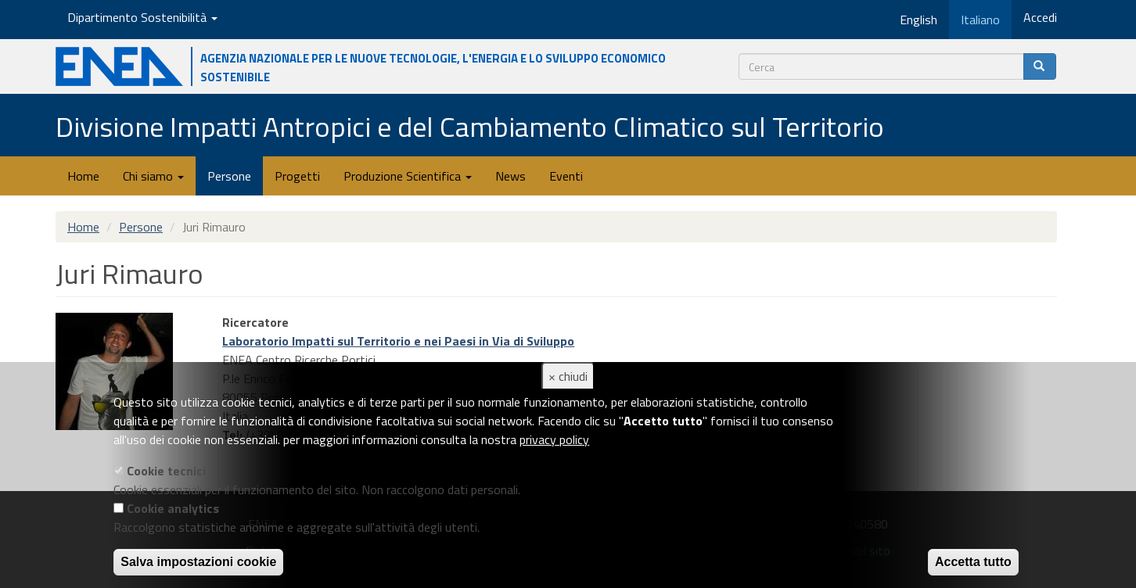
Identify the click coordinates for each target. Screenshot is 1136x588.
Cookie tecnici (166, 470)
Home (83, 176)
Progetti (297, 176)
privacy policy (554, 439)
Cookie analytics (173, 508)
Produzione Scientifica (407, 176)
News (510, 176)
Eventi (566, 176)
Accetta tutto (973, 561)
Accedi (1040, 17)
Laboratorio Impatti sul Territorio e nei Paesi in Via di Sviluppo (398, 341)
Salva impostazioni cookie (198, 561)
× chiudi (568, 376)
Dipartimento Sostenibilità (142, 17)
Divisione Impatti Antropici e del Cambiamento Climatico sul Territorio (470, 126)
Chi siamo (153, 176)
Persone (229, 176)
